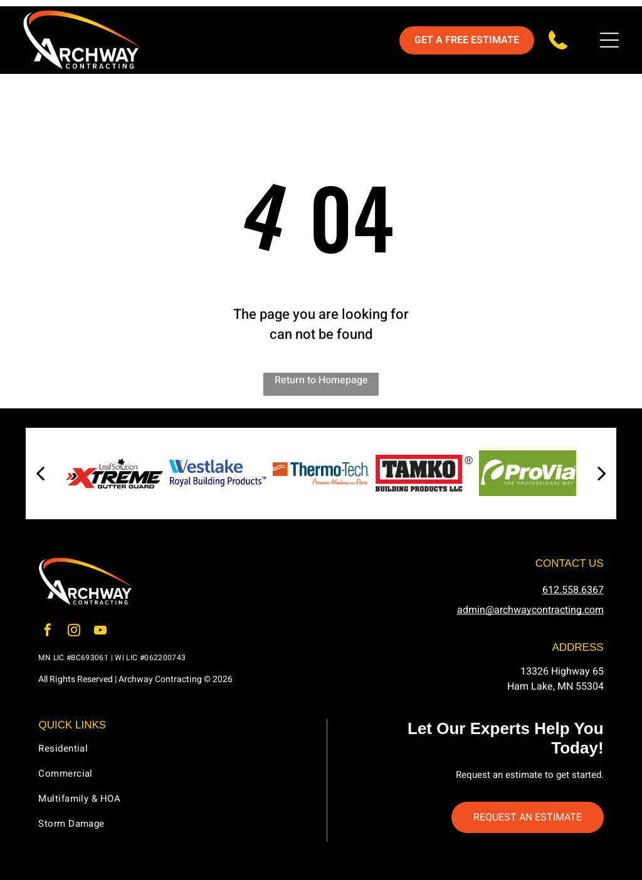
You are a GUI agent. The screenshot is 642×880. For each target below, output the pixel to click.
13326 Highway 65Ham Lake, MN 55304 (555, 679)
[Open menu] (609, 40)
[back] (40, 473)
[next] (601, 473)
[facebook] (47, 632)
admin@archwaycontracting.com (530, 610)
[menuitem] (176, 754)
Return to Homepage (321, 380)
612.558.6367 (573, 590)
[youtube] (100, 632)
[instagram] (74, 632)
